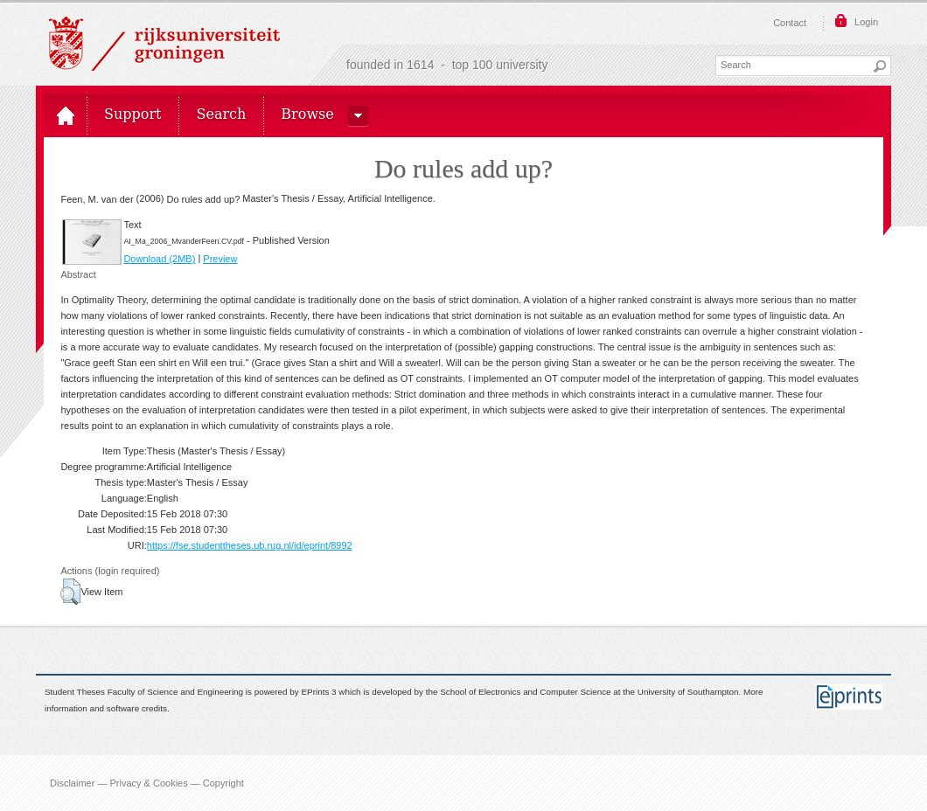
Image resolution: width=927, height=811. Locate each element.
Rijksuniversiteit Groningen (164, 44)
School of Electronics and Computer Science (525, 692)
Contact (789, 22)
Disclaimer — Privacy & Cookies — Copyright (147, 783)
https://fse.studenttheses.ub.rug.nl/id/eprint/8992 (249, 545)
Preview (220, 258)
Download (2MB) (159, 258)
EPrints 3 (319, 692)
